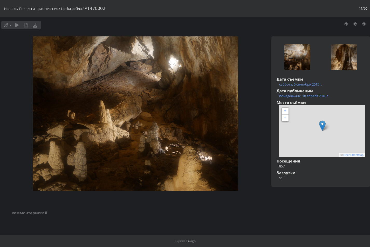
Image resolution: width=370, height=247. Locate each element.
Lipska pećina (71, 8)
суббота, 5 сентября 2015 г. (300, 84)
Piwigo (191, 241)
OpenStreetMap (353, 155)
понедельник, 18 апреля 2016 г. (304, 96)
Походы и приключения (38, 8)
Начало (10, 8)
